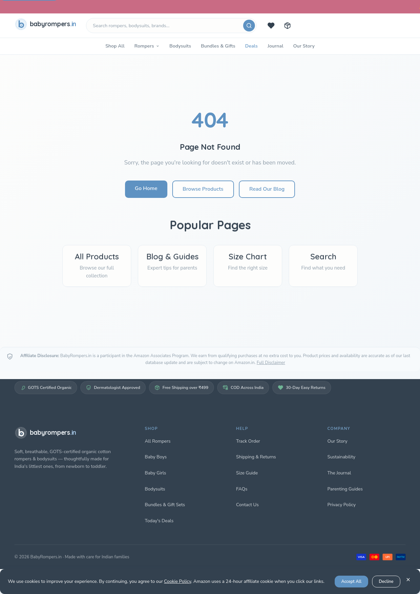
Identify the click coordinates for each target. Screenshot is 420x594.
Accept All (351, 581)
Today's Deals (159, 521)
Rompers (146, 46)
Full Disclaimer (271, 363)
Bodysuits (180, 46)
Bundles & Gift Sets (165, 505)
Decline (386, 581)
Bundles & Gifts (218, 46)
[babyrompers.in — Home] (46, 26)
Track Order (248, 441)
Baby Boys (156, 457)
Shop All (114, 46)
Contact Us (247, 505)
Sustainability (341, 457)
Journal (275, 46)
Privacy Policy (341, 505)
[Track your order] (287, 25)
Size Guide (247, 473)
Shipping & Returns (256, 457)
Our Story (303, 46)
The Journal (339, 473)
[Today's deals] (271, 25)
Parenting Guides (345, 489)
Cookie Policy (177, 581)
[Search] (249, 25)
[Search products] (171, 25)
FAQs (241, 489)
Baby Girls (155, 473)
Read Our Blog (266, 189)
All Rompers (157, 441)
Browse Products (203, 189)
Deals (251, 46)
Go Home (146, 188)
